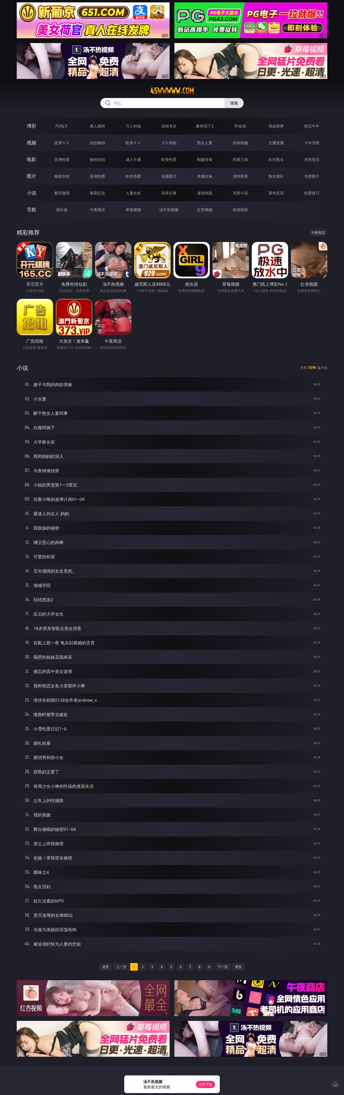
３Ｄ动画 (169, 142)
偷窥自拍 (62, 176)
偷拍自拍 (97, 159)
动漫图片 (169, 176)
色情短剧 (240, 209)
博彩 (31, 126)
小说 (31, 193)
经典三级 (240, 159)
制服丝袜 (204, 159)
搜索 (234, 103)
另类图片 (311, 176)
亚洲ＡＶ (62, 142)
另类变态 (311, 159)
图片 (31, 176)
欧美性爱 (169, 159)
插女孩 (62, 209)
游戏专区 (169, 126)
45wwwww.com (172, 91)
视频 (31, 142)
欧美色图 (133, 176)
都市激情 (62, 193)
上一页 (121, 966)
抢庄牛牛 (311, 126)
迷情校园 (204, 193)
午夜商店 (97, 209)
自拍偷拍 (97, 142)
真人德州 (97, 126)
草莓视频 (133, 209)
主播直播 (276, 142)
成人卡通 (133, 159)
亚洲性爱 (62, 159)
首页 (105, 966)
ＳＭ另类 (311, 142)
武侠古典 (169, 193)
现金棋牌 (276, 126)
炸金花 (240, 126)
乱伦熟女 (276, 159)
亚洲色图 (97, 176)
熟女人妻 (204, 142)
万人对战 (133, 126)
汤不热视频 (168, 209)
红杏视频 (204, 209)
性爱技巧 (311, 193)
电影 (31, 159)
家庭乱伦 (97, 193)
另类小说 (240, 193)
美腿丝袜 (204, 176)
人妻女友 (133, 193)
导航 (31, 209)
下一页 (223, 966)
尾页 (238, 966)
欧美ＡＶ (133, 142)
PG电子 (61, 126)
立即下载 (205, 1084)
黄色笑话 (276, 193)
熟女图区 (276, 176)
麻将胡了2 (204, 126)
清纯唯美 (240, 176)
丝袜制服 (240, 142)
